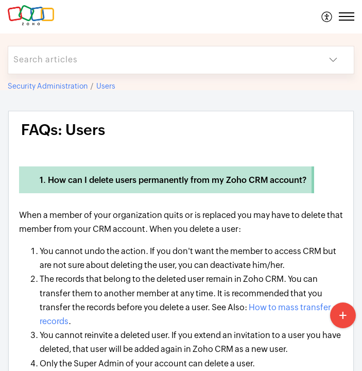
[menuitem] (327, 16)
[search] (160, 60)
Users (105, 86)
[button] (327, 16)
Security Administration (48, 86)
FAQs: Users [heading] (63, 130)
